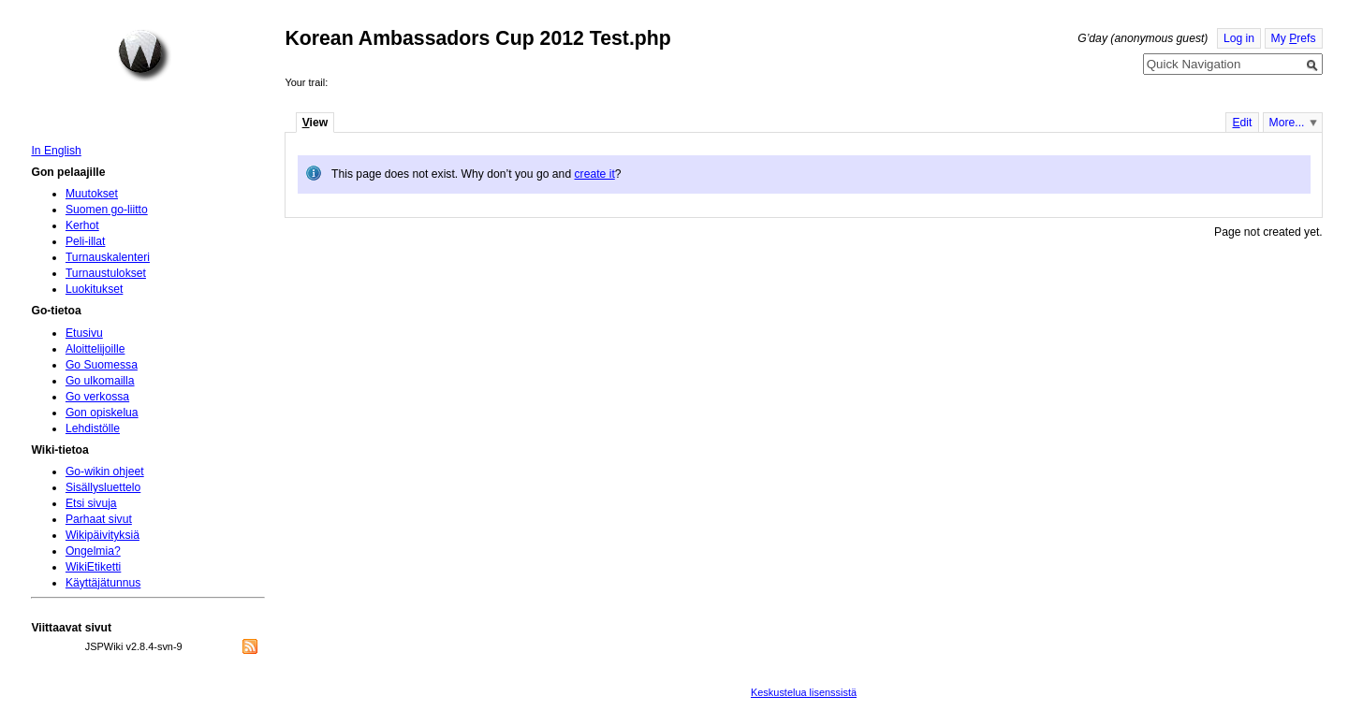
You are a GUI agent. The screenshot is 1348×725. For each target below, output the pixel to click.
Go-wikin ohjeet (105, 471)
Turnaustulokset (106, 273)
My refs (1293, 38)
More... (1287, 122)
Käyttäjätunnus (103, 582)
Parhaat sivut (99, 519)
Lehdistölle (93, 428)
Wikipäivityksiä (102, 535)
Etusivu (84, 333)
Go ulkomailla (100, 380)
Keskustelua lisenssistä (804, 692)
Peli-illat (86, 241)
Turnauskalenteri (108, 257)
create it (595, 174)
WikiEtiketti (93, 566)
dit (1242, 122)
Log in (1238, 38)
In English (56, 150)
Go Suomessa (102, 364)
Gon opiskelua (102, 412)
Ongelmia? (93, 551)
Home (144, 55)
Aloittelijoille (95, 348)
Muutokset (92, 193)
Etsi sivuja (91, 503)
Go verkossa (97, 396)
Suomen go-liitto (107, 209)
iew (315, 122)
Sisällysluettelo (103, 487)
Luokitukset (95, 289)
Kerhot (82, 225)
